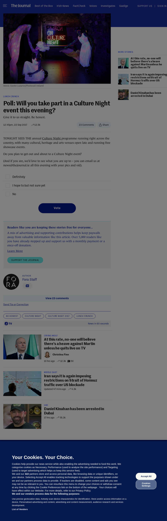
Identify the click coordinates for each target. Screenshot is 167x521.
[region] (83, 481)
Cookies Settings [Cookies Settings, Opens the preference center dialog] (146, 484)
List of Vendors (20, 509)
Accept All (146, 476)
